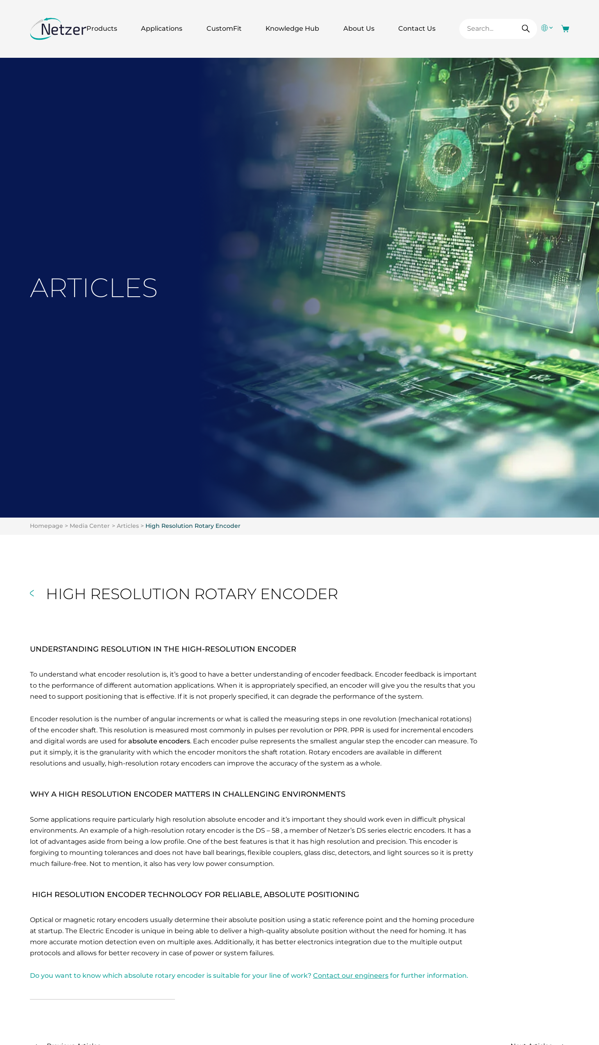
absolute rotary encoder (164, 975)
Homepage (46, 525)
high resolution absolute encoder (210, 819)
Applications (161, 28)
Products (101, 28)
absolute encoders (159, 741)
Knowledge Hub (292, 28)
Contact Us (417, 28)
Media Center (90, 525)
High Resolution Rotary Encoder (193, 525)
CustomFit (224, 28)
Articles (128, 525)
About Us (358, 28)
